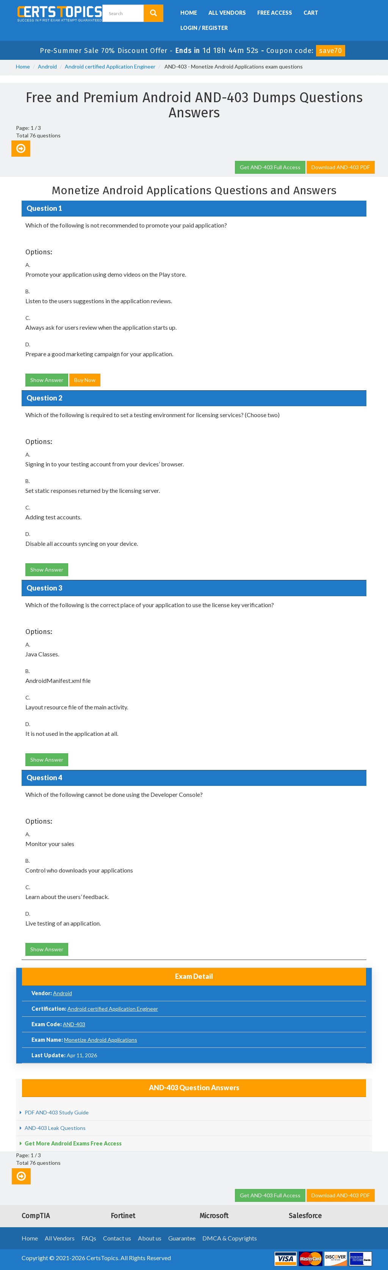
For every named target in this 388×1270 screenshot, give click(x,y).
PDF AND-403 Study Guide (56, 1112)
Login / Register (204, 28)
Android (47, 66)
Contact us (117, 1238)
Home (188, 12)
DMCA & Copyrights (229, 1238)
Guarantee (182, 1238)
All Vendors (227, 12)
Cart (311, 12)
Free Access (274, 12)
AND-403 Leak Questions (54, 1128)
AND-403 (74, 1024)
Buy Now (84, 380)
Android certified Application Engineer (110, 66)
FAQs (88, 1238)
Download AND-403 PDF (340, 167)
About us (149, 1238)
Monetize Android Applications (100, 1039)
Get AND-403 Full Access (270, 167)
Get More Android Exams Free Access (72, 1143)
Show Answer (46, 380)
